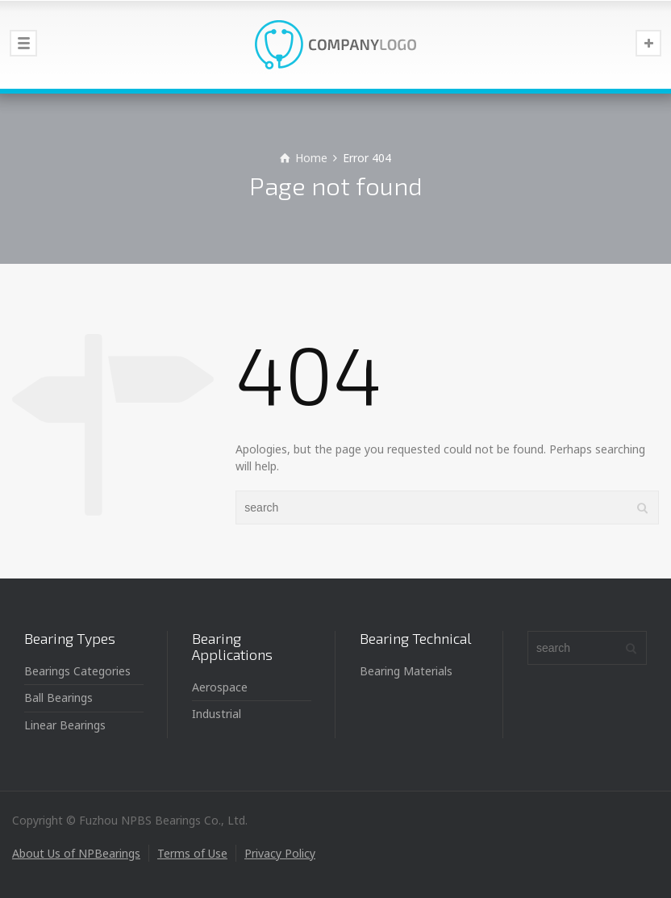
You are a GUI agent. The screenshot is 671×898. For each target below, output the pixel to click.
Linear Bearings (65, 725)
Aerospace (220, 687)
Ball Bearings (58, 697)
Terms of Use (192, 853)
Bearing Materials (406, 671)
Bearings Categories (77, 671)
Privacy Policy (279, 853)
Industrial (216, 713)
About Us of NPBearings (76, 853)
